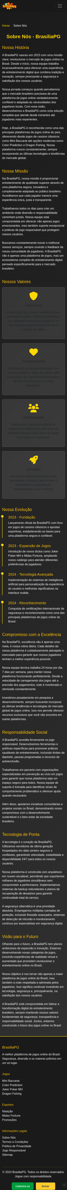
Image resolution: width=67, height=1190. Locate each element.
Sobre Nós (9, 1137)
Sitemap (7, 1154)
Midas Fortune (11, 1115)
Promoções (9, 1119)
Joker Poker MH (12, 1089)
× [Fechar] (64, 1185)
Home (6, 25)
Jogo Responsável (14, 1150)
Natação (7, 1111)
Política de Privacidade (16, 1146)
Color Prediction (12, 1085)
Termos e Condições (15, 1141)
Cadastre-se (22, 1186)
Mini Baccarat (10, 1080)
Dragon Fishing (12, 1093)
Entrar (45, 1186)
